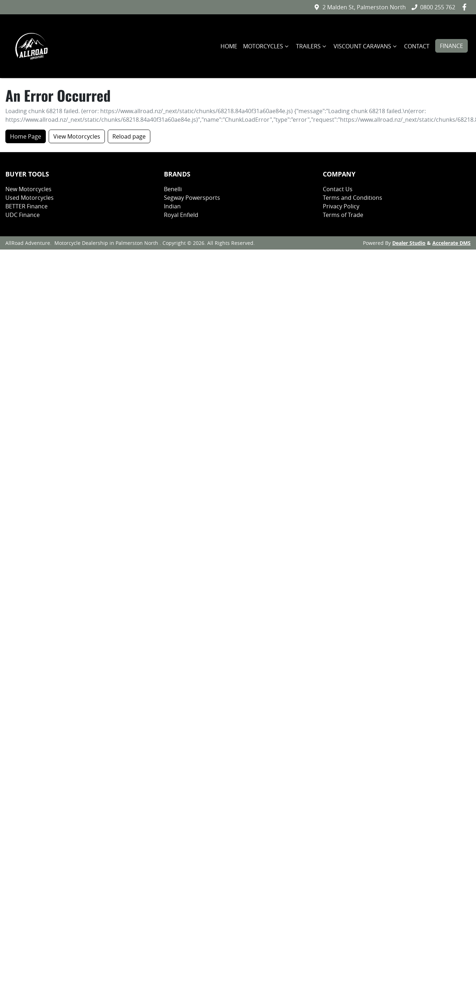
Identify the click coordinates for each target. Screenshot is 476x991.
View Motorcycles (76, 136)
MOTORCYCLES (266, 46)
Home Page (25, 136)
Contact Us (338, 189)
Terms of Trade (343, 215)
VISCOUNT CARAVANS (366, 46)
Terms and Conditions (352, 198)
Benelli (173, 189)
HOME (228, 46)
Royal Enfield (181, 215)
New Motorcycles (28, 189)
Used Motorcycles (29, 198)
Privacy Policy (341, 206)
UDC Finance (22, 215)
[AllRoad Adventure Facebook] (466, 7)
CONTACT (416, 46)
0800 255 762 (437, 7)
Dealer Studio (409, 243)
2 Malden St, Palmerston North (364, 7)
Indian (172, 206)
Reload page (129, 136)
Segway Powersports (192, 198)
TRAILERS (312, 46)
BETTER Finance (26, 206)
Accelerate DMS (451, 243)
